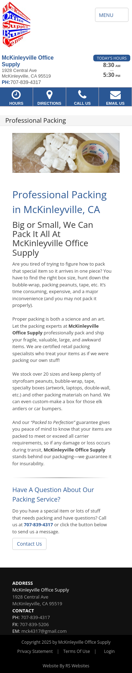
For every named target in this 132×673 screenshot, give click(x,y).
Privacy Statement (35, 651)
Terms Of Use (76, 651)
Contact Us (29, 543)
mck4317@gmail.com (44, 631)
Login (109, 651)
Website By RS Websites (66, 666)
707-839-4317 (38, 524)
